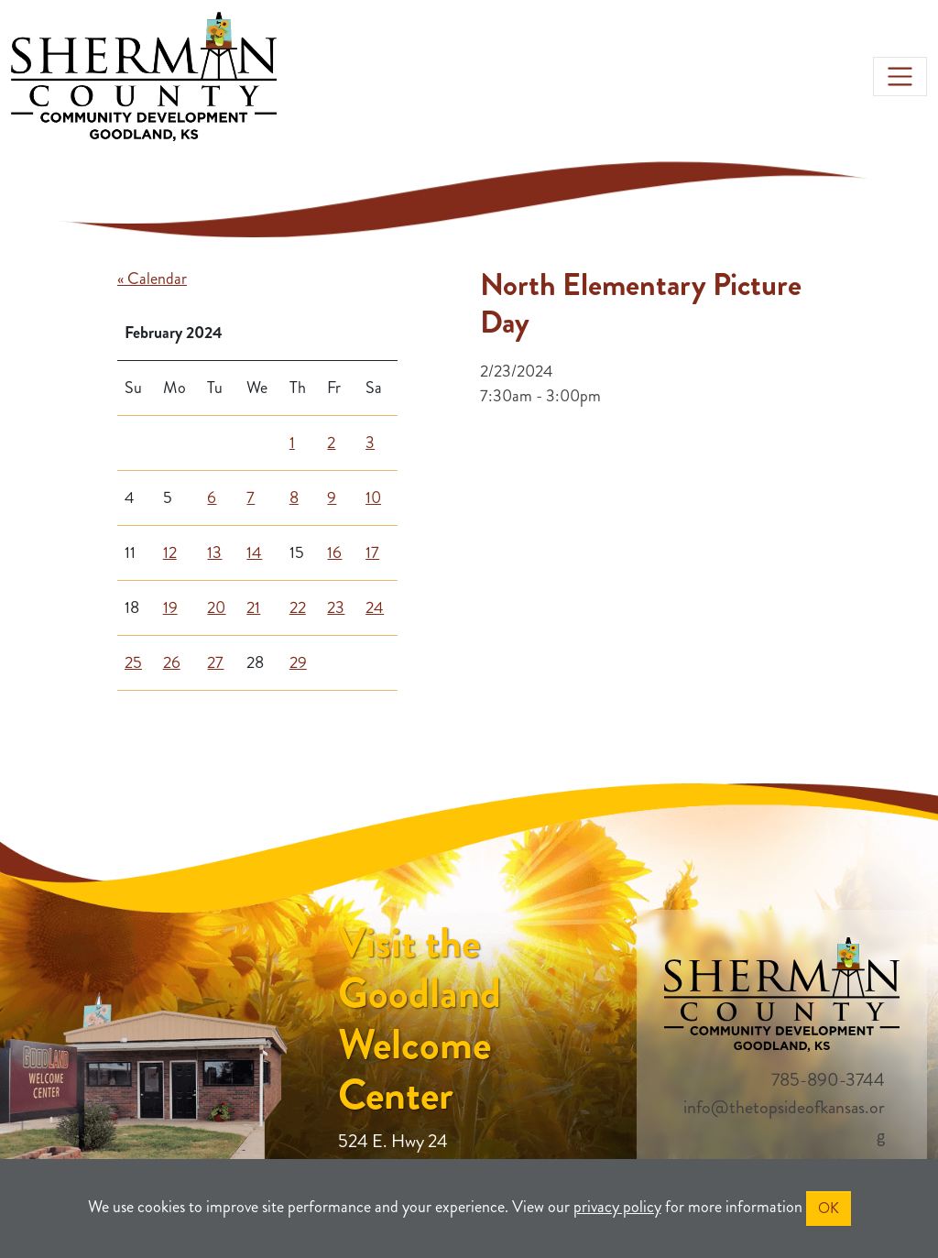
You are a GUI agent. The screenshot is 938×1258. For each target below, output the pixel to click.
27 (215, 662)
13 (214, 552)
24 (374, 607)
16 (334, 552)
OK (828, 1208)
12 (170, 552)
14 (254, 552)
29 (298, 662)
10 (373, 497)
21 (253, 607)
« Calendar (152, 278)
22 (297, 607)
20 (216, 607)
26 (171, 662)
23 (335, 607)
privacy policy (617, 1207)
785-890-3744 (828, 1080)
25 (133, 662)
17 (372, 552)
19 (170, 607)
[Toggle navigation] (900, 76)
